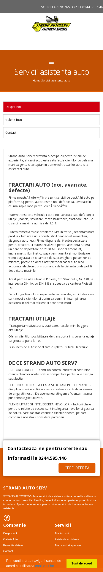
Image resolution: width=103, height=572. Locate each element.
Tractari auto (63, 533)
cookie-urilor (44, 566)
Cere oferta (77, 467)
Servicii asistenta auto (55, 80)
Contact (10, 132)
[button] (55, 566)
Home (37, 80)
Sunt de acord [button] (81, 563)
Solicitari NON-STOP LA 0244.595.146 (72, 7)
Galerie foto (13, 120)
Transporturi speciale (68, 545)
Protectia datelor (13, 545)
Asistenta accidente (67, 539)
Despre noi (13, 107)
